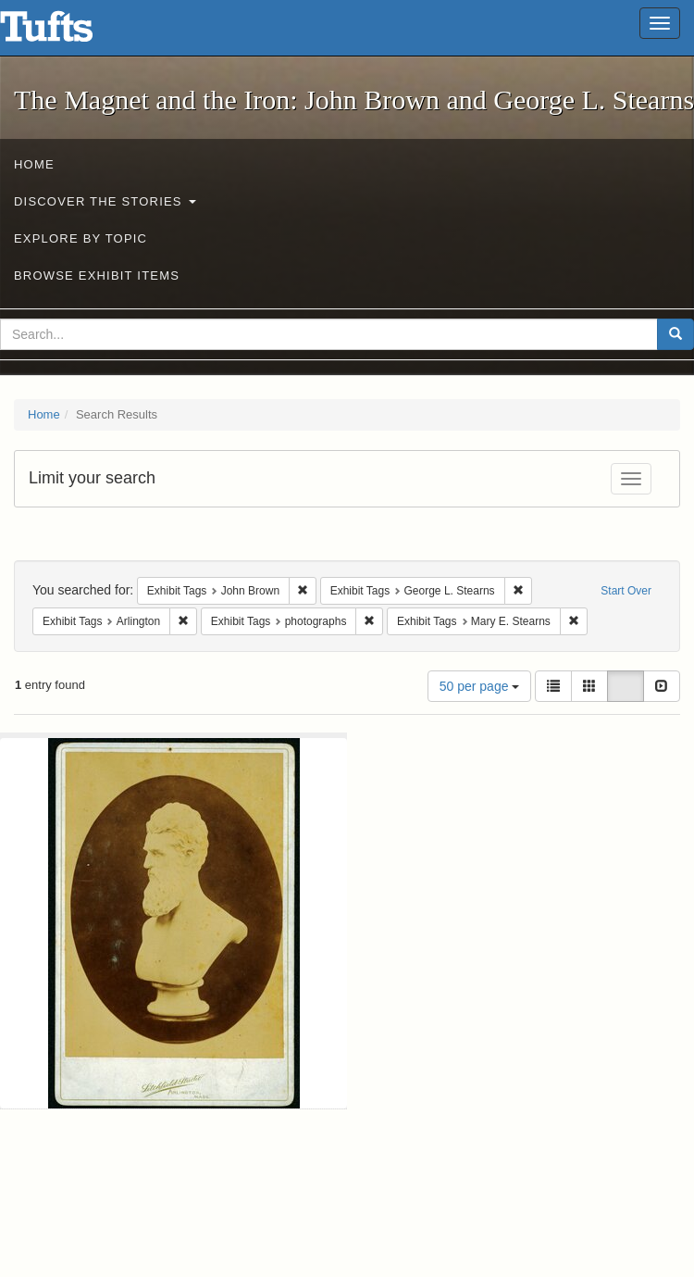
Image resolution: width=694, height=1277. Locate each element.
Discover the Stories (105, 201)
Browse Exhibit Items (97, 275)
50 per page (480, 686)
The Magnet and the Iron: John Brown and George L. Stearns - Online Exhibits (69, 32)
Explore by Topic (80, 238)
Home (34, 164)
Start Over (626, 590)
